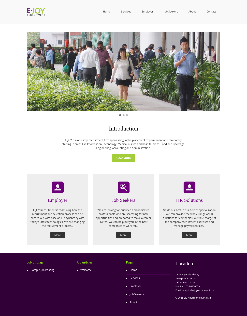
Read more (123, 158)
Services (126, 11)
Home (106, 11)
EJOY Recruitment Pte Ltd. (197, 297)
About (192, 11)
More (57, 235)
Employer (147, 11)
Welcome (86, 270)
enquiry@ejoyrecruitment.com (198, 290)
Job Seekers (171, 11)
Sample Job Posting (42, 270)
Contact (211, 11)
